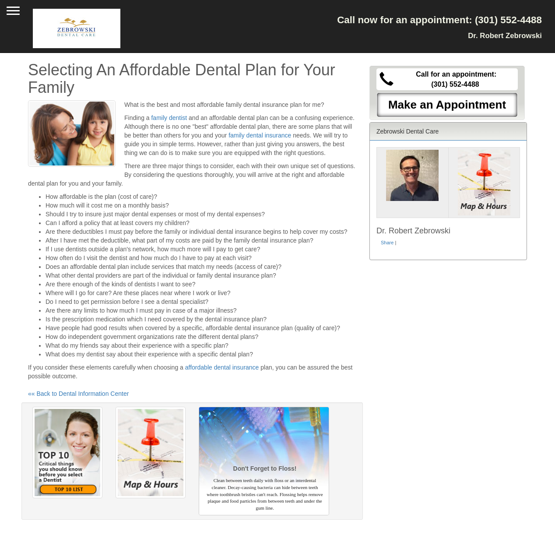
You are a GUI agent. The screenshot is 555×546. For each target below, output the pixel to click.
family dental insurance (259, 135)
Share (387, 242)
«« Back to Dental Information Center (78, 393)
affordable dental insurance (222, 367)
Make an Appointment (447, 104)
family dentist (169, 117)
